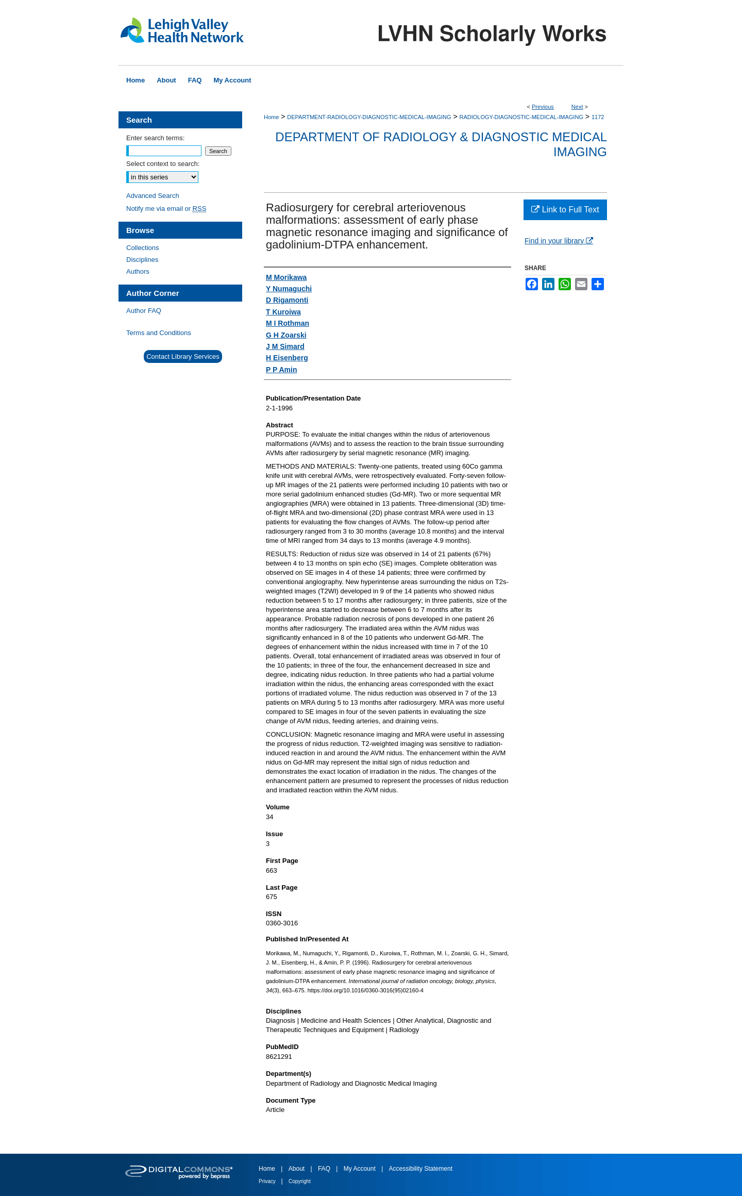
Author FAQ (143, 310)
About (298, 1168)
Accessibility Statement (420, 1168)
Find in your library (559, 241)
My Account (360, 1168)
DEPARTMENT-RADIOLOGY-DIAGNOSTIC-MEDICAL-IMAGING (369, 117)
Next (577, 107)
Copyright (300, 1181)
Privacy (268, 1181)
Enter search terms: (155, 138)
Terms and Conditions (158, 333)
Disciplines (142, 259)
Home (271, 117)
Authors (137, 271)
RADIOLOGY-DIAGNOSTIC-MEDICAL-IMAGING (521, 117)
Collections (142, 248)
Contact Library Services (183, 356)
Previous (543, 107)
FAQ (325, 1168)
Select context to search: (162, 164)
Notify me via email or (166, 208)
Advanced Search (152, 196)
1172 (598, 117)
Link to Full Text (565, 209)
